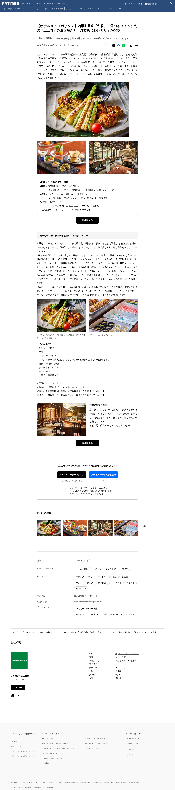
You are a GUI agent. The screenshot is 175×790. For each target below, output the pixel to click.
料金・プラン (16, 746)
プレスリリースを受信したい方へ (23, 751)
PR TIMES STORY (48, 738)
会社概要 (14, 782)
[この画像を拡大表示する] (49, 528)
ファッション (71, 8)
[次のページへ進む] (144, 526)
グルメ (109, 8)
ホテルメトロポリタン (86, 577)
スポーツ (119, 8)
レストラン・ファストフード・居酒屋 (110, 569)
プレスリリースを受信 (132, 3)
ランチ (79, 583)
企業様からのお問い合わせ (103, 782)
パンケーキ (116, 583)
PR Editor (45, 763)
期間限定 (102, 583)
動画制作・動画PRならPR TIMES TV (55, 743)
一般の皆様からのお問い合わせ (127, 782)
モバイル (26, 8)
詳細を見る (87, 220)
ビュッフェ (81, 589)
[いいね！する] (106, 45)
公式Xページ (130, 749)
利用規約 (58, 782)
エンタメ (45, 8)
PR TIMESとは (16, 741)
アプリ (36, 8)
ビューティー (57, 8)
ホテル (104, 577)
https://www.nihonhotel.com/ (127, 654)
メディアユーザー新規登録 (103, 475)
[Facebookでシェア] (118, 45)
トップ (15, 632)
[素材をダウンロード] (131, 45)
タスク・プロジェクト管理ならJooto (98, 738)
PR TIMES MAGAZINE (50, 753)
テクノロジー (14, 8)
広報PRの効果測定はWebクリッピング (56, 758)
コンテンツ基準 (46, 782)
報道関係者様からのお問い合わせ (77, 782)
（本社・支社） (94, 596)
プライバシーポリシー (29, 782)
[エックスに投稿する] (113, 45)
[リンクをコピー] (136, 45)
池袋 (115, 577)
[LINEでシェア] (123, 45)
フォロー (18, 688)
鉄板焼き (126, 577)
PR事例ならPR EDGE (92, 748)
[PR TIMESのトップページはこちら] (33, 3)
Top (3, 8)
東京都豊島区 (80, 596)
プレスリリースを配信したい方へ (23, 756)
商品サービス (82, 561)
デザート (130, 583)
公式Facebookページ (133, 738)
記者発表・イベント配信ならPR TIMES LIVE (58, 748)
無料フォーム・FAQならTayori (96, 743)
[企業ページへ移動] (19, 661)
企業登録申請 (151, 3)
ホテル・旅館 (82, 569)
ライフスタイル (87, 8)
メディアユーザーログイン (71, 475)
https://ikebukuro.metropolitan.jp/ (88, 602)
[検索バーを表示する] (171, 3)
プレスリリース (28, 632)
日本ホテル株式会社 (46, 632)
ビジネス (100, 8)
